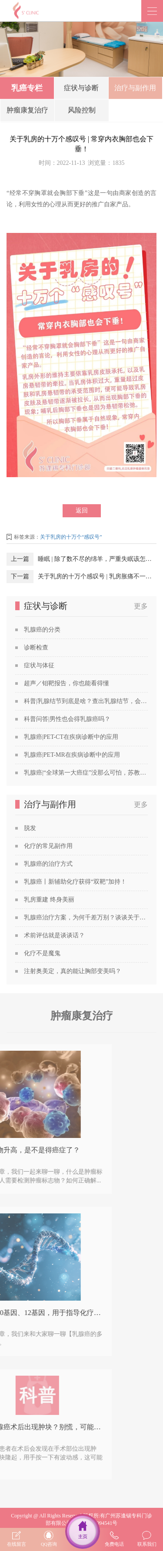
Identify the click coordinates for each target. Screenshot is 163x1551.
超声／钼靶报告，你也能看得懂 (66, 683)
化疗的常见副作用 (48, 846)
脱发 (30, 828)
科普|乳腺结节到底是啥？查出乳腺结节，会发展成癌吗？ (86, 701)
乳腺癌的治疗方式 (48, 864)
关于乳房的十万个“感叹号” (71, 537)
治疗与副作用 (135, 89)
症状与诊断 (81, 89)
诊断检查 (36, 647)
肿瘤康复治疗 (27, 112)
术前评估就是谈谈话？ (54, 935)
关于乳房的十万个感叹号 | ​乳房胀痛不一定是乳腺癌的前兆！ (97, 576)
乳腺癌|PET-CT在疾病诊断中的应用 (71, 737)
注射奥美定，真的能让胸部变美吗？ (72, 971)
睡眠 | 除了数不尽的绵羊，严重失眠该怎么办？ (97, 559)
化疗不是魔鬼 (42, 953)
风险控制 (82, 112)
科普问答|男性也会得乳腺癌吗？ (67, 719)
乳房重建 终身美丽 (49, 899)
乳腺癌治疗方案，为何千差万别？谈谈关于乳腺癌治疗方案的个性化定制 (86, 917)
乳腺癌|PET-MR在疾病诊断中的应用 (72, 755)
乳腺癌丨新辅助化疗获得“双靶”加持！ (75, 881)
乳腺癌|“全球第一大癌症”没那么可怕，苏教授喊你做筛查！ (86, 772)
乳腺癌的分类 (42, 629)
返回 (82, 510)
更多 (141, 606)
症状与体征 (39, 665)
